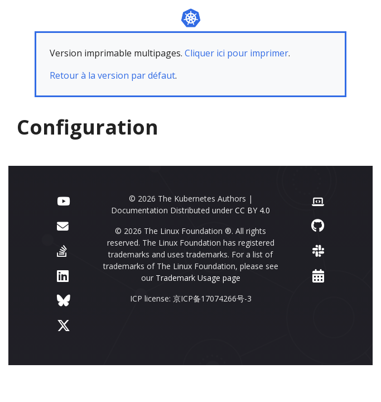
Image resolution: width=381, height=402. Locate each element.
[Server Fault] (62, 250)
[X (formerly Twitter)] (63, 325)
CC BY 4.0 (252, 210)
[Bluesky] (63, 300)
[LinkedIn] (63, 275)
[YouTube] (63, 200)
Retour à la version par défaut (112, 75)
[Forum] (63, 225)
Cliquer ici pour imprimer (236, 53)
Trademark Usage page (198, 277)
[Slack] (318, 250)
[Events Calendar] (318, 275)
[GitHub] (317, 225)
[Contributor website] (318, 200)
